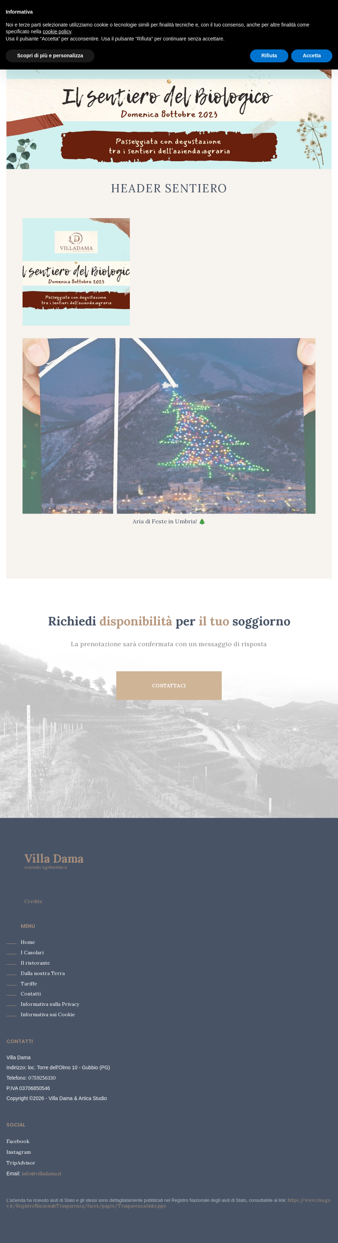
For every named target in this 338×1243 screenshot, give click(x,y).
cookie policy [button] (57, 31)
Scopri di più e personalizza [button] (50, 55)
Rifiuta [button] (269, 55)
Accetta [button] (312, 55)
